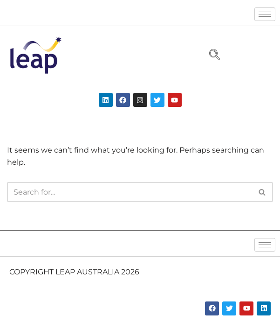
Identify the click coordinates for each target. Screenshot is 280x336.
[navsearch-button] (210, 55)
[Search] (129, 192)
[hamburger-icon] (264, 14)
